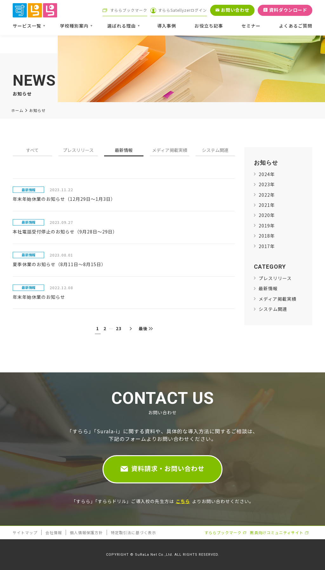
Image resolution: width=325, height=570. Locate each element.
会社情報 (53, 532)
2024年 (267, 174)
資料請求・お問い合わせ (167, 468)
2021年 (267, 205)
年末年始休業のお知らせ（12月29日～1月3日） (64, 199)
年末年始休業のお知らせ (39, 297)
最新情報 (124, 150)
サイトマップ (25, 532)
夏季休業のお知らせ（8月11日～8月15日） (59, 264)
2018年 (267, 236)
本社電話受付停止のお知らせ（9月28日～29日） (65, 231)
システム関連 (215, 150)
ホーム (17, 110)
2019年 (267, 225)
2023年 (267, 184)
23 (119, 328)
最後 (143, 328)
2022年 (267, 195)
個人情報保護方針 (86, 532)
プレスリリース (78, 150)
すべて (32, 150)
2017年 (267, 246)
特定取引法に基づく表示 (133, 532)
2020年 (267, 215)
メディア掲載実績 (169, 150)
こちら (183, 501)
